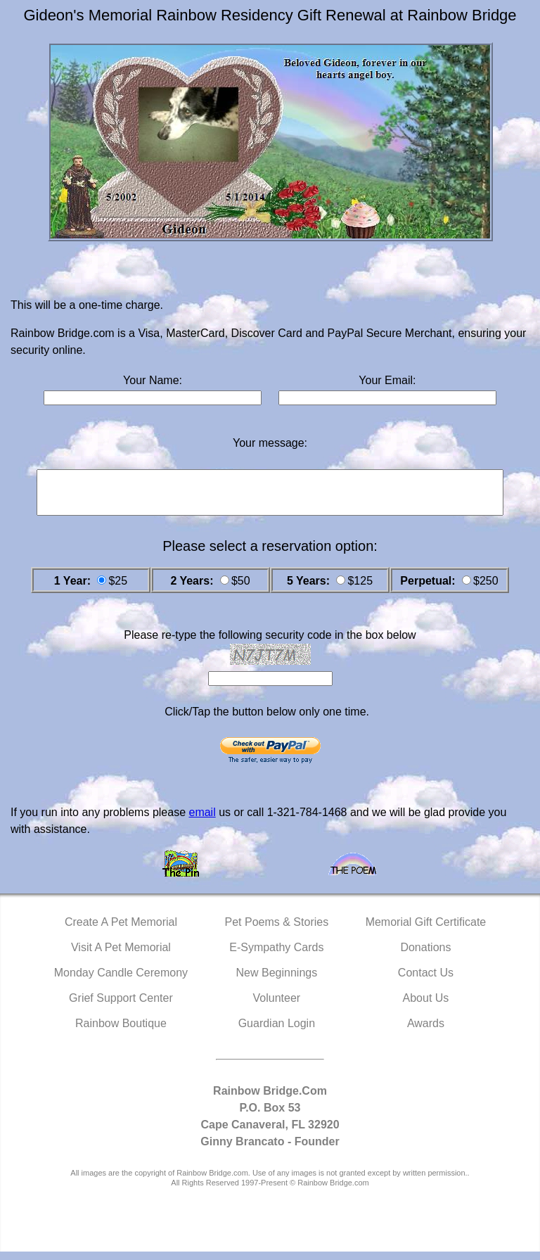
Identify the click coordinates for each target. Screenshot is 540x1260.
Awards (425, 1032)
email (201, 821)
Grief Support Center (121, 1006)
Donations (425, 956)
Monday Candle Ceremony (121, 981)
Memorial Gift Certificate (426, 930)
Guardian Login (276, 1032)
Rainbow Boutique (121, 1032)
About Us (426, 1006)
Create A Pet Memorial (121, 930)
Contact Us (426, 981)
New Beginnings (277, 981)
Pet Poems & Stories (277, 930)
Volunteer (277, 1006)
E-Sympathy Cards (276, 956)
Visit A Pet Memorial (121, 956)
